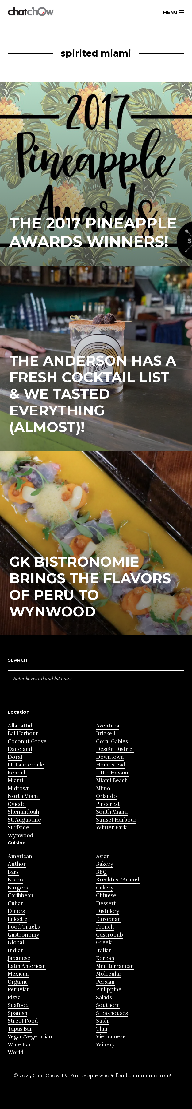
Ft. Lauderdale (26, 765)
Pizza (14, 997)
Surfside (18, 827)
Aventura (107, 726)
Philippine (108, 989)
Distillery (107, 911)
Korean (105, 958)
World (16, 1052)
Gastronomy (23, 935)
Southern (108, 1005)
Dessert (106, 903)
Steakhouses (112, 1013)
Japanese (19, 958)
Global (16, 942)
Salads (104, 997)
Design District (115, 749)
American (20, 856)
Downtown (110, 757)
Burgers (18, 888)
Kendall (17, 773)
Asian (103, 856)
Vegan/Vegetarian (30, 1036)
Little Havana (112, 773)
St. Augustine (24, 820)
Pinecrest (108, 804)
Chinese (106, 895)
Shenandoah (23, 812)
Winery (105, 1044)
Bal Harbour (23, 733)
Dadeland (20, 749)
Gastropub (109, 935)
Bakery (104, 864)
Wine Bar (19, 1044)
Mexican (18, 974)
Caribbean (20, 895)
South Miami (112, 812)
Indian (16, 950)
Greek (104, 942)
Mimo (103, 788)
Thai (101, 1029)
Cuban (16, 903)
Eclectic (17, 919)
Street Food (23, 1021)
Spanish (17, 1013)
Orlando (106, 796)
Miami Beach (112, 780)
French (105, 927)
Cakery (104, 888)
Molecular (108, 974)
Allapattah (20, 726)
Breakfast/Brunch (118, 880)
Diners (16, 911)
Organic (18, 982)
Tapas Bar (20, 1029)
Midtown (19, 788)
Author (17, 864)
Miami (15, 780)
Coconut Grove (27, 741)
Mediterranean (115, 966)
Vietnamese (111, 1036)
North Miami (24, 796)
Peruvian (19, 989)
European (108, 919)
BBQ (101, 872)
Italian (104, 950)
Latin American (27, 966)
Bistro (15, 880)
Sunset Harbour (116, 820)
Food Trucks (24, 927)
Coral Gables (112, 741)
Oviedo (17, 804)
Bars (13, 872)
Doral (15, 757)
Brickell (105, 733)
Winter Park (111, 827)
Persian (105, 982)
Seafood (18, 1005)
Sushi (102, 1021)
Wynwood (20, 835)
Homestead (110, 765)
